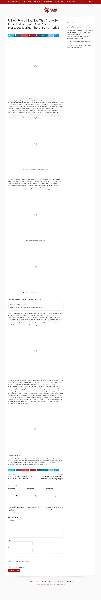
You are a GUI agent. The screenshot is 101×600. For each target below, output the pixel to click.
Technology (16, 1)
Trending (31, 581)
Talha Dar (10, 31)
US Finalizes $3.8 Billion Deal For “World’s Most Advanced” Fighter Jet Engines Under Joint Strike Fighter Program (80, 32)
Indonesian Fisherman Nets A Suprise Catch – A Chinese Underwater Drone (34, 507)
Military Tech (59, 1)
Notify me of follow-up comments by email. (20, 561)
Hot (37, 581)
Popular (43, 581)
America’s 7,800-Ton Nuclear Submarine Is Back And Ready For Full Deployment (54, 507)
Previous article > (20, 513)
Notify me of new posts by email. (17, 567)
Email (10, 547)
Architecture (47, 1)
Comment (11, 520)
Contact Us (69, 581)
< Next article (11, 513)
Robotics (37, 1)
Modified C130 (14, 304)
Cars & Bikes (27, 1)
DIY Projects (71, 1)
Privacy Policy (59, 581)
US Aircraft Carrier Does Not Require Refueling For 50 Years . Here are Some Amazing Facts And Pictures (52, 478)
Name (10, 540)
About (50, 581)
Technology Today (21, 307)
